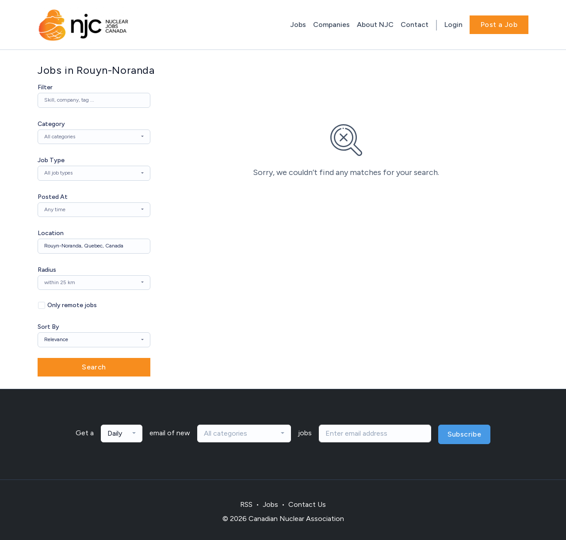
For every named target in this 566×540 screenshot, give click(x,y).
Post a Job (499, 24)
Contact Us (307, 504)
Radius (47, 270)
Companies (331, 24)
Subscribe (464, 434)
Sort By (48, 327)
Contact (414, 24)
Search (94, 367)
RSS (246, 504)
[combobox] (94, 137)
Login (453, 24)
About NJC (375, 24)
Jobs (298, 24)
